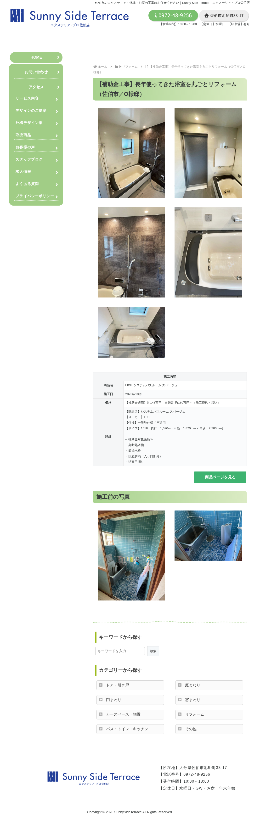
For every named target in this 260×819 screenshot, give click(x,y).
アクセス (36, 87)
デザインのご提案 (31, 110)
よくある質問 (27, 184)
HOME (36, 57)
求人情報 (23, 171)
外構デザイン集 (29, 123)
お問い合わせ (36, 72)
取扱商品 (23, 135)
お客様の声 (25, 147)
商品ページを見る (220, 477)
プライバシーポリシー (35, 196)
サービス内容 (27, 98)
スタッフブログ (29, 159)
